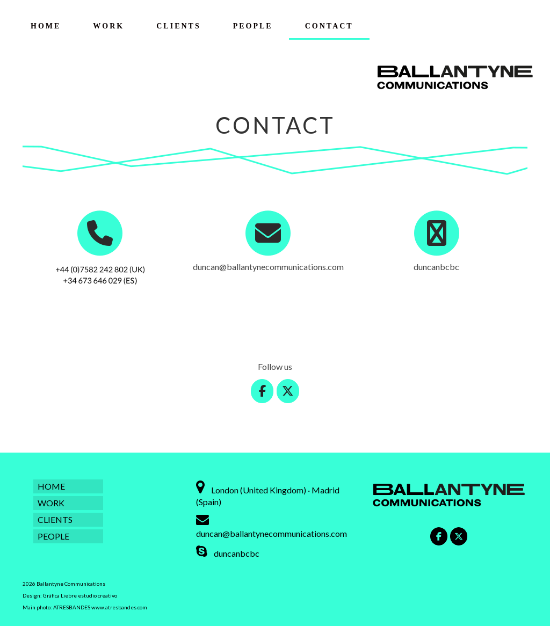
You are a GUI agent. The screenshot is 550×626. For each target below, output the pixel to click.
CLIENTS (178, 26)
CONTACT (329, 26)
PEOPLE (253, 26)
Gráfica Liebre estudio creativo (80, 595)
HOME (46, 26)
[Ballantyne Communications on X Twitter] (288, 391)
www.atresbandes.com (119, 607)
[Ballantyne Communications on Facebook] (262, 391)
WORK (108, 26)
